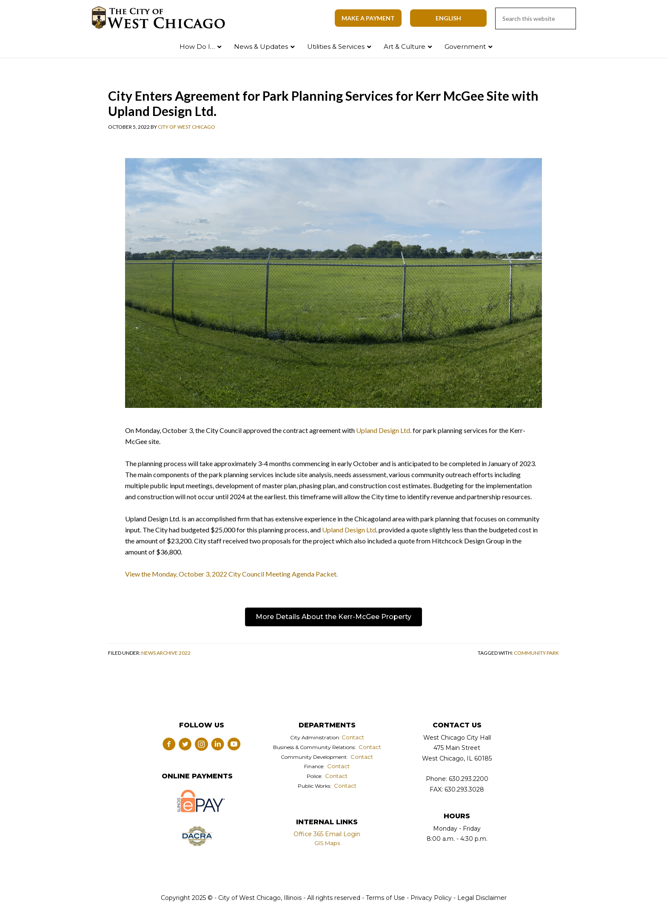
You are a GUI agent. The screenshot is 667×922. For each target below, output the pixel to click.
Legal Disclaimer (482, 898)
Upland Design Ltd (349, 530)
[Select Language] (448, 18)
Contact (353, 737)
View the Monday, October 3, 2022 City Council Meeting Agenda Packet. (231, 574)
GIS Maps (327, 843)
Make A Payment (368, 18)
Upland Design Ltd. (383, 430)
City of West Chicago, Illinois (163, 17)
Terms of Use (384, 898)
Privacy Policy (431, 898)
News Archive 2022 (166, 653)
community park (536, 653)
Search (642, 45)
